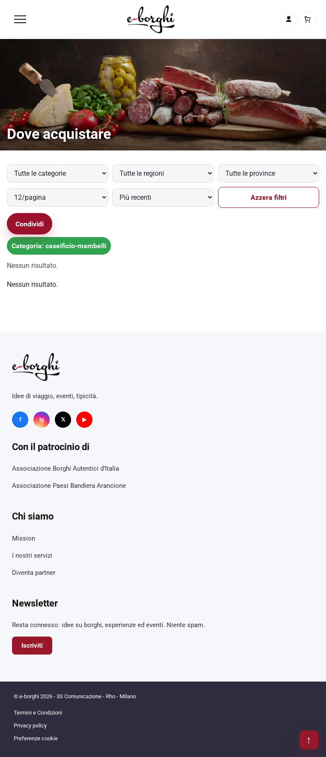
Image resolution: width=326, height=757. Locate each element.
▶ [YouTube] (84, 419)
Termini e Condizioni (38, 712)
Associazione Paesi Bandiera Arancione (69, 486)
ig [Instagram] (41, 419)
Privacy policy (30, 725)
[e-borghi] (151, 19)
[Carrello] (307, 19)
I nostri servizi (32, 555)
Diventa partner (33, 573)
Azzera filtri (269, 197)
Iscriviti (32, 645)
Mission (23, 538)
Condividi (29, 224)
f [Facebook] (20, 419)
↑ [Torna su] (308, 740)
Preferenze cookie (36, 738)
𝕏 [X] (63, 419)
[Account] (289, 19)
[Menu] (20, 19)
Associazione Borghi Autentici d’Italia (65, 468)
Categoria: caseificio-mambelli (59, 246)
